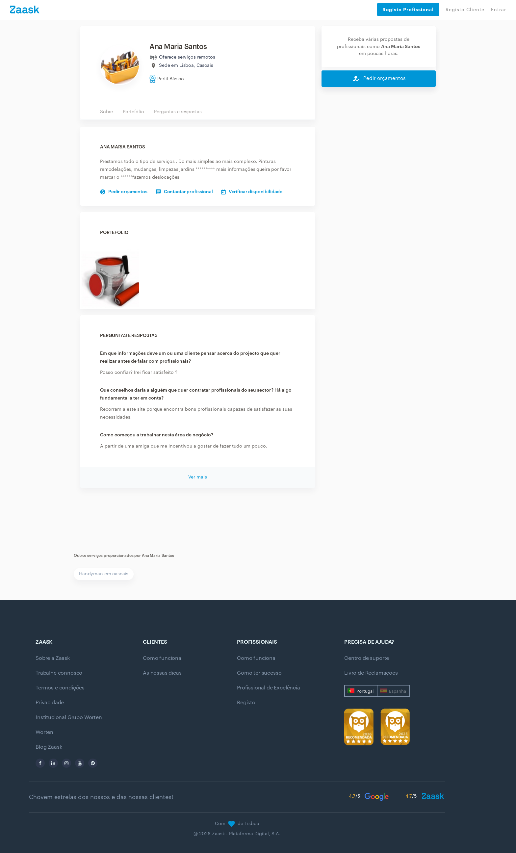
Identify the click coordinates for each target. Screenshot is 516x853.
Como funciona (162, 658)
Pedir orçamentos (123, 191)
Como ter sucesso (259, 673)
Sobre (106, 112)
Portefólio (133, 112)
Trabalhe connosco (59, 673)
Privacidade (50, 702)
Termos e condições (60, 687)
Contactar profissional (184, 191)
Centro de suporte (366, 658)
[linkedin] (53, 763)
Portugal (365, 691)
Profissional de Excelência (268, 687)
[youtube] (79, 763)
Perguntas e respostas (178, 112)
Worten (44, 732)
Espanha (397, 691)
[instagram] (66, 763)
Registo (246, 702)
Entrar (498, 10)
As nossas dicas (162, 673)
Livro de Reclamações (371, 673)
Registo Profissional (408, 9)
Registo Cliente (465, 10)
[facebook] (40, 763)
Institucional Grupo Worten (69, 717)
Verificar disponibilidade (252, 191)
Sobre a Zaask (53, 658)
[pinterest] (92, 763)
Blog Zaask (49, 747)
